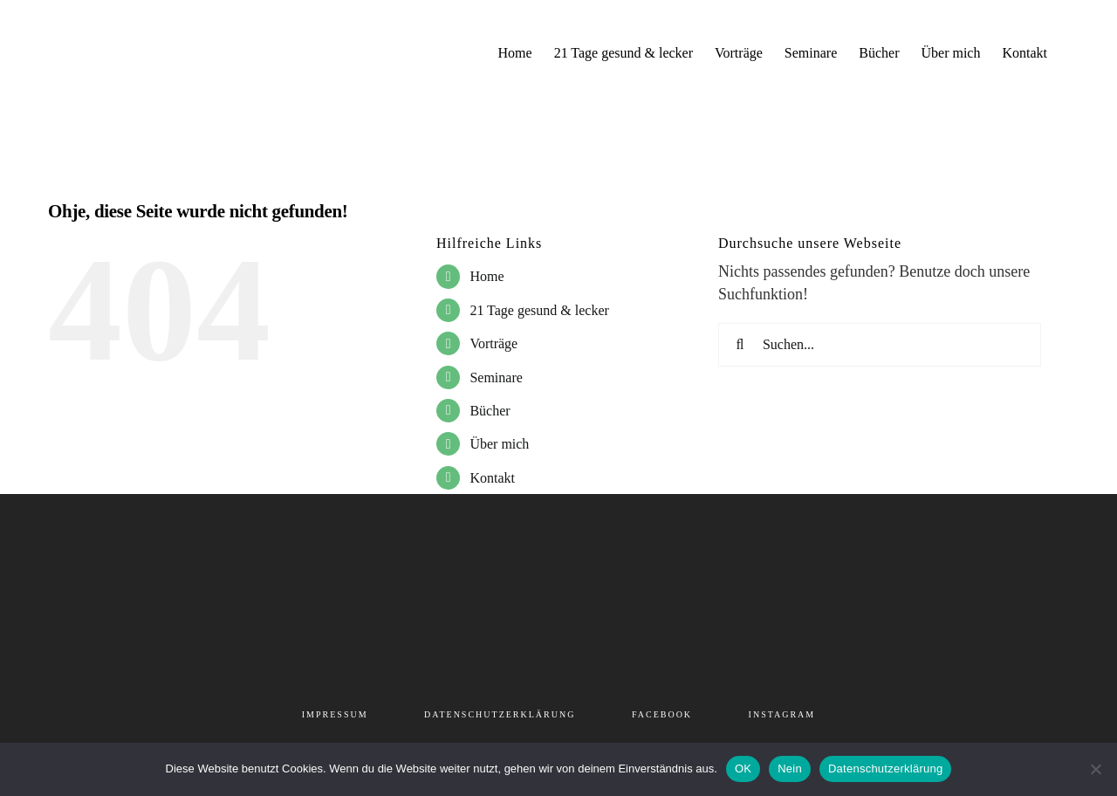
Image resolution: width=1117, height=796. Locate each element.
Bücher (489, 410)
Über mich (499, 443)
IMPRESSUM (335, 714)
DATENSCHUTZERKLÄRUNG (499, 714)
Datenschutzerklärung (885, 768)
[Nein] (1095, 769)
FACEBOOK (662, 714)
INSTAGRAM (782, 714)
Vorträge (493, 343)
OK (743, 768)
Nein (790, 768)
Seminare (495, 377)
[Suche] (740, 345)
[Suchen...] (879, 345)
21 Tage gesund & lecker (538, 310)
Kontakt (492, 477)
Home (486, 276)
